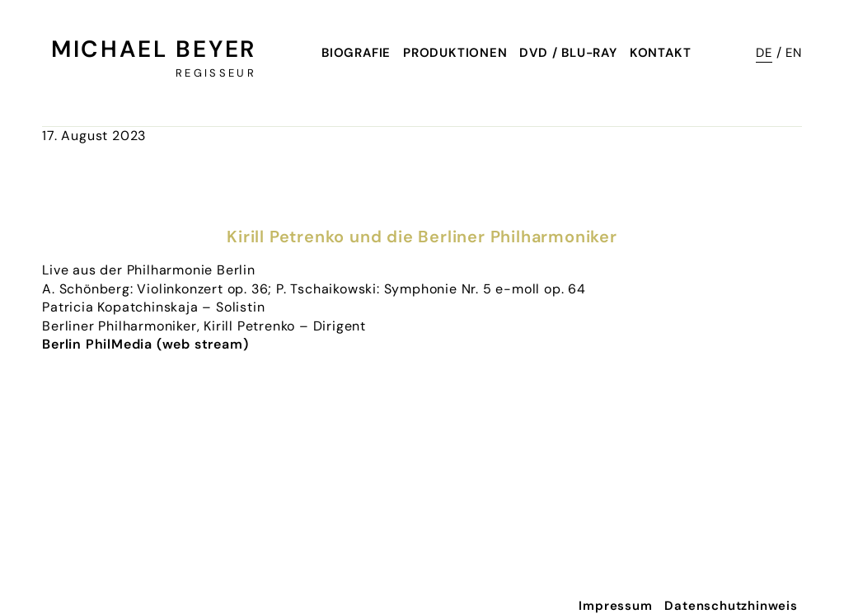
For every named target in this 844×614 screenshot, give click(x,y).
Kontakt (661, 53)
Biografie (356, 53)
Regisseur (216, 73)
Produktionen (455, 53)
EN (793, 53)
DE (764, 53)
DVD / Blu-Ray (568, 53)
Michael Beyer (153, 49)
